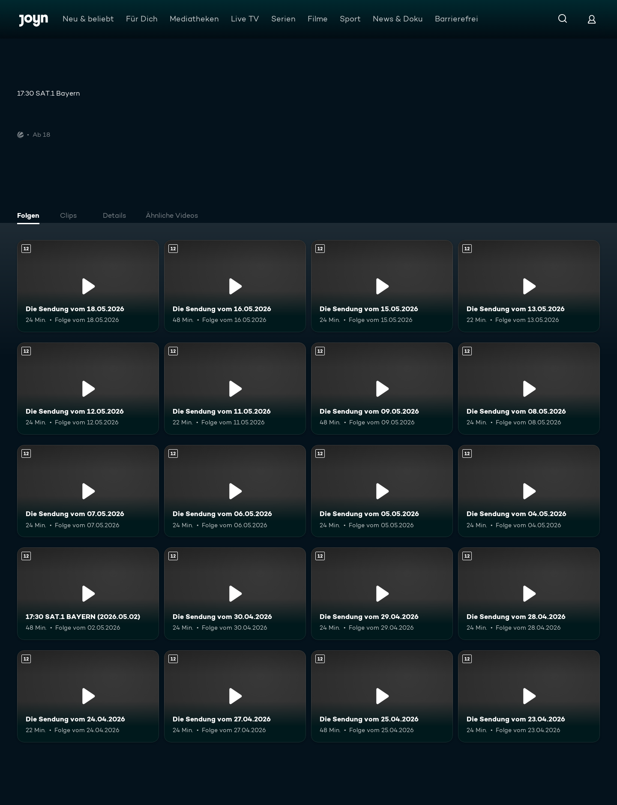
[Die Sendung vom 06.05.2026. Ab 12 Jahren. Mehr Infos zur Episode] (235, 491)
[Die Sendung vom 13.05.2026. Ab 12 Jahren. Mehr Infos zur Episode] (529, 286)
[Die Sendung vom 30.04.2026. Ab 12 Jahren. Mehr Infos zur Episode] (235, 593)
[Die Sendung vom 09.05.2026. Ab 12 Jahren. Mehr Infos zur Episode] (382, 388)
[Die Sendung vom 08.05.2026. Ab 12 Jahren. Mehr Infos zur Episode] (529, 388)
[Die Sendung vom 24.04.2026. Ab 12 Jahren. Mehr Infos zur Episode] (88, 696)
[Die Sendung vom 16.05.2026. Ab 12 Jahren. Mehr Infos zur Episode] (235, 286)
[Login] (591, 19)
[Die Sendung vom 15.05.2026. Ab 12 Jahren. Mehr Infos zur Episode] (382, 286)
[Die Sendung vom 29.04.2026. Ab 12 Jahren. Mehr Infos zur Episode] (382, 593)
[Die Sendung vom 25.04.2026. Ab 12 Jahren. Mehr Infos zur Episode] (382, 696)
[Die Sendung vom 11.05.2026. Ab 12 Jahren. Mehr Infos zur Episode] (235, 388)
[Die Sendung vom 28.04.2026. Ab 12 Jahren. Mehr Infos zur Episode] (529, 593)
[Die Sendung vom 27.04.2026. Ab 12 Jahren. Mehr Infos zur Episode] (235, 696)
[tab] (30, 216)
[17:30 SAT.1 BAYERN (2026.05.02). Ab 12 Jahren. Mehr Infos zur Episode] (88, 593)
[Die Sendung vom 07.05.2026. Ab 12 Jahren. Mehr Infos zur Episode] (88, 491)
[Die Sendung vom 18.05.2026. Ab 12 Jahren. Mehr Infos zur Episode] (88, 286)
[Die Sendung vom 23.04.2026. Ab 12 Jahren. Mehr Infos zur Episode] (529, 696)
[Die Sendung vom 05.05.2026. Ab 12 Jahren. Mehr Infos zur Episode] (382, 491)
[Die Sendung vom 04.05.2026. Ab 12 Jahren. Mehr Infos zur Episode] (529, 491)
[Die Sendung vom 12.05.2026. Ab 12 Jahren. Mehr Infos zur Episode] (88, 388)
